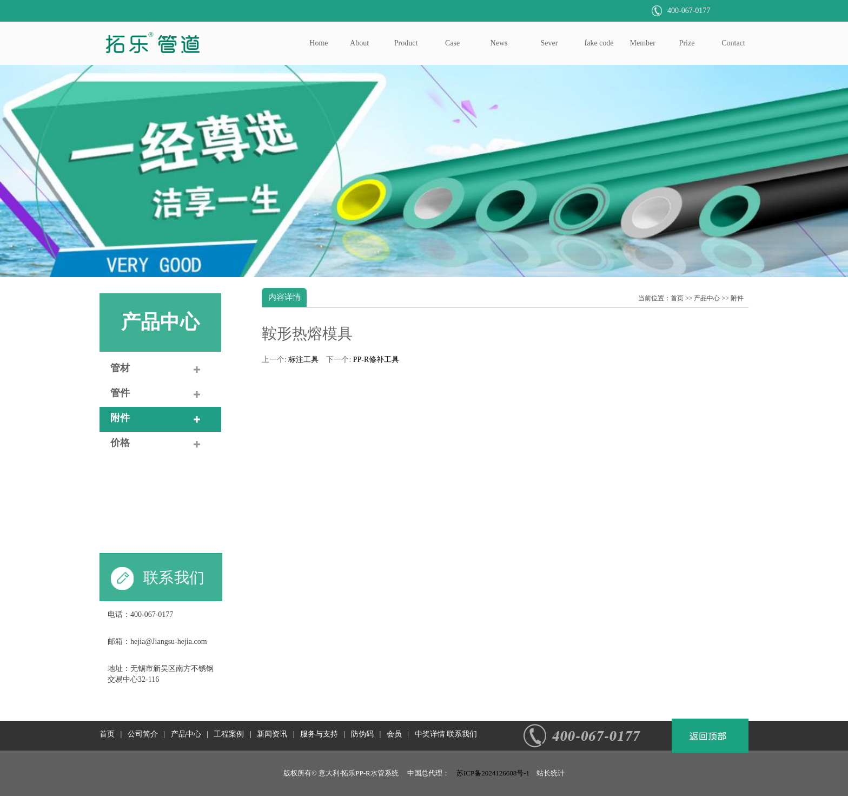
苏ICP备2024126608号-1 (492, 773)
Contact (733, 43)
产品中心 (160, 322)
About (359, 43)
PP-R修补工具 (376, 360)
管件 (120, 392)
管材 (120, 368)
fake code (599, 43)
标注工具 (303, 360)
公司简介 (143, 734)
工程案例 (229, 734)
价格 (120, 442)
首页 (677, 298)
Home (318, 43)
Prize (687, 43)
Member (642, 43)
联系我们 (462, 734)
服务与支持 (319, 734)
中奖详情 (430, 734)
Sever (549, 43)
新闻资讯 (272, 734)
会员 (394, 734)
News (499, 43)
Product (406, 43)
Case (452, 43)
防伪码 (362, 734)
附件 (120, 417)
